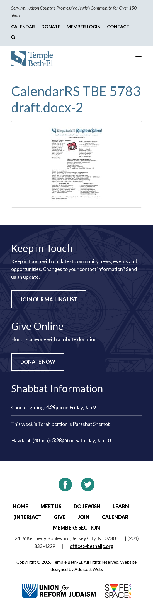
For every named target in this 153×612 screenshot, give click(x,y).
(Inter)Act (27, 517)
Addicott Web (88, 569)
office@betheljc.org (91, 546)
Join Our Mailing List (48, 299)
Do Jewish (87, 506)
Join (83, 517)
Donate (50, 26)
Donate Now (37, 362)
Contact (118, 26)
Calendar (23, 26)
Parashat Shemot (91, 424)
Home (20, 506)
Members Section (76, 527)
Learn (121, 506)
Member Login (84, 26)
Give (59, 517)
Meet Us (50, 506)
